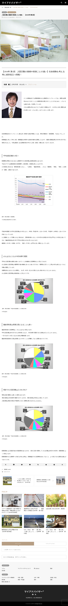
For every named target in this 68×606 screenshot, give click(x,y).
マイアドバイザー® (34, 591)
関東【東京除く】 (6, 581)
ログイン (17, 557)
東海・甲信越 (21, 579)
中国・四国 (20, 577)
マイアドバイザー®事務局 (8, 577)
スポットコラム (11, 12)
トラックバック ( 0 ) (50, 543)
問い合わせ (36, 568)
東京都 (3, 579)
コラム (4, 12)
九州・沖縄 (36, 577)
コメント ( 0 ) (18, 543)
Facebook (32, 594)
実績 (51, 568)
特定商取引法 (29, 597)
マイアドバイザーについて (24, 568)
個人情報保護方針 (38, 597)
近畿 (51, 579)
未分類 (3, 570)
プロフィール (32, 84)
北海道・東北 (53, 577)
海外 (35, 579)
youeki (9, 469)
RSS (35, 594)
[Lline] (30, 464)
